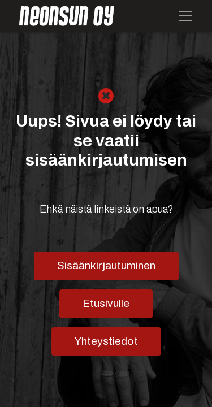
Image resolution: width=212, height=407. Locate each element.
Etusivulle (106, 303)
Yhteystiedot (106, 341)
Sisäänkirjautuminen (106, 265)
